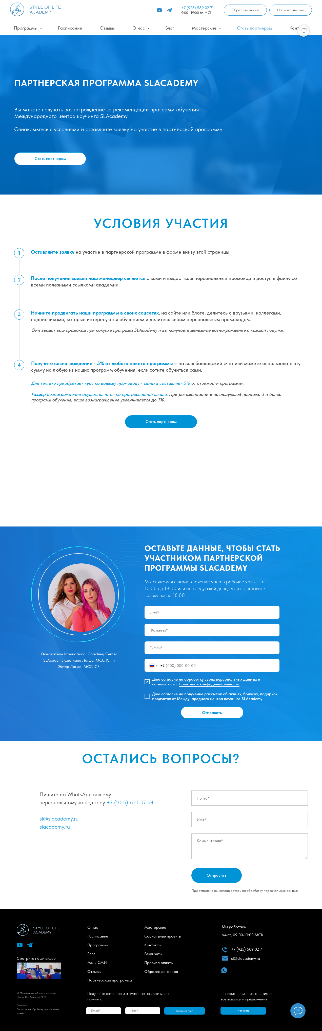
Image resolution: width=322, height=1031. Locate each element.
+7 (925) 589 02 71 (197, 7)
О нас (139, 28)
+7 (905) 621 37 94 (130, 802)
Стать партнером (254, 28)
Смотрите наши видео (36, 958)
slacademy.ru (54, 826)
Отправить (212, 712)
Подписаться (184, 1011)
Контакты (152, 945)
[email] (212, 647)
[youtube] (159, 10)
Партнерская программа (109, 980)
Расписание (70, 28)
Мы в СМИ (97, 962)
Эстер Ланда (70, 666)
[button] (245, 10)
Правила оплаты (158, 962)
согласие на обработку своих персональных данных (209, 679)
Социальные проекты (163, 936)
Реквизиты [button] (153, 953)
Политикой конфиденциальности (209, 684)
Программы (26, 28)
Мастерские (205, 28)
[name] (212, 612)
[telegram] (169, 10)
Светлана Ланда (79, 660)
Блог (169, 28)
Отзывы (107, 28)
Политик (21, 1004)
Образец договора (161, 971)
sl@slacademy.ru (58, 818)
